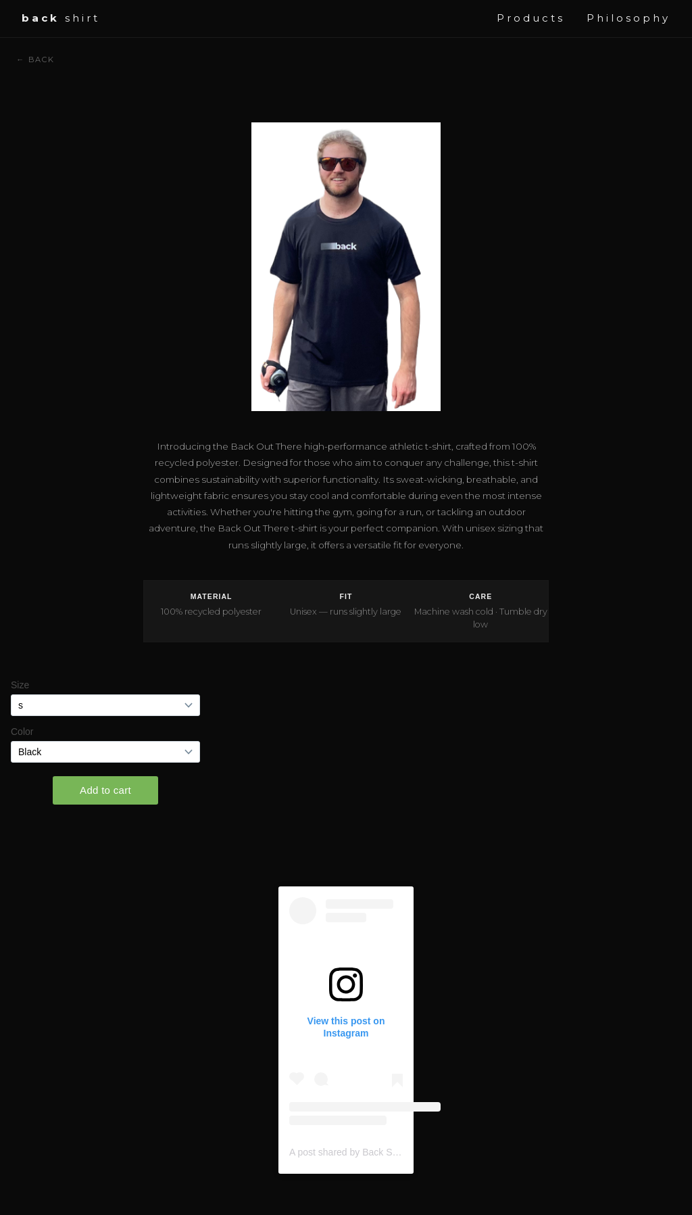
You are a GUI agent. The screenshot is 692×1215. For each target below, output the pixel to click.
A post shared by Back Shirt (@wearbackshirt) (386, 1152)
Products (531, 17)
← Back (35, 59)
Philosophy (628, 17)
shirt (61, 17)
